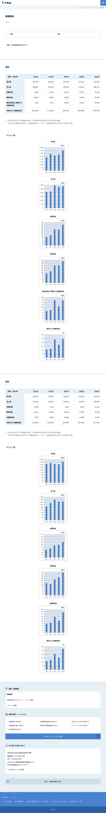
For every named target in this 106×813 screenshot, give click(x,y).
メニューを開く (103, 3)
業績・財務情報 (14, 689)
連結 (11, 34)
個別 (58, 34)
